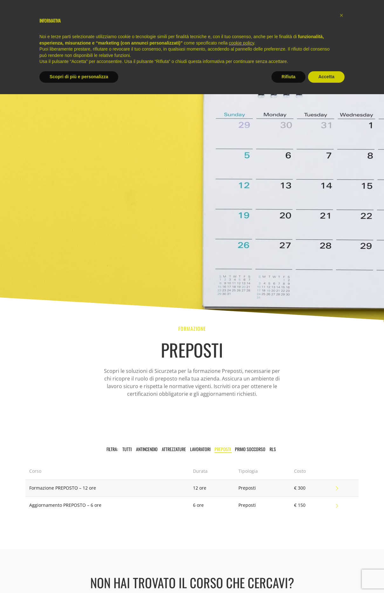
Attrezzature (174, 449)
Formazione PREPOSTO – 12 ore (62, 488)
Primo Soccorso (250, 449)
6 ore (198, 505)
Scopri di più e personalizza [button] (79, 76)
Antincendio (147, 449)
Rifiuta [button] (289, 76)
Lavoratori (200, 449)
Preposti (223, 449)
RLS (273, 449)
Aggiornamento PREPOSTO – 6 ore (65, 505)
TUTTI (127, 449)
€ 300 (299, 488)
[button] (341, 15)
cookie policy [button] (241, 42)
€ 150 (299, 505)
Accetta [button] (326, 76)
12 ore (199, 488)
